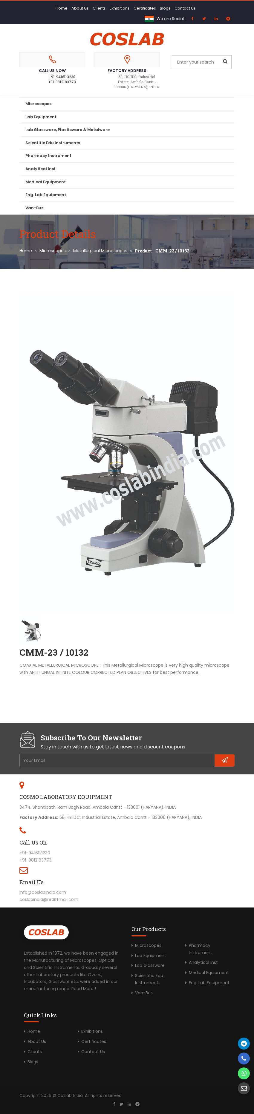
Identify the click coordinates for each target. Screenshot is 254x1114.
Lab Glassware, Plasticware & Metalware (67, 129)
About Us (80, 8)
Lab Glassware (150, 965)
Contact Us (185, 8)
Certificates (145, 8)
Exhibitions (120, 8)
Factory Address (127, 70)
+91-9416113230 (62, 76)
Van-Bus (34, 208)
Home (62, 8)
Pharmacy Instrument (48, 155)
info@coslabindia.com (42, 892)
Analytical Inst (40, 169)
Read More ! (83, 989)
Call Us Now (52, 70)
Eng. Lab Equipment (45, 195)
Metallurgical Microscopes (100, 251)
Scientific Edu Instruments (52, 143)
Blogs (165, 8)
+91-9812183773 (62, 81)
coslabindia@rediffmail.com (48, 899)
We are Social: (171, 18)
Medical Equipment (45, 182)
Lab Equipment (40, 117)
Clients (99, 8)
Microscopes (38, 104)
